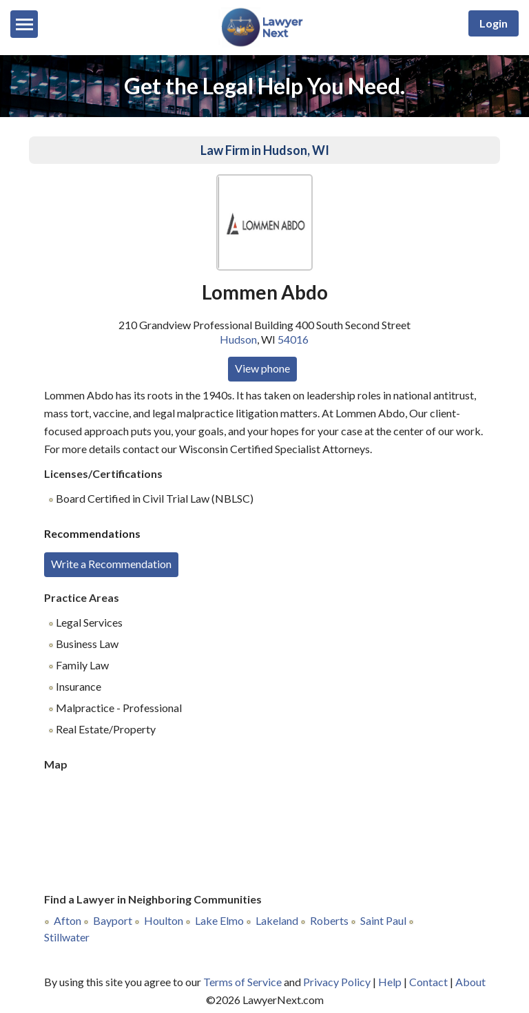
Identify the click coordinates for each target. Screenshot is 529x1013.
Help (390, 981)
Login (493, 23)
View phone (262, 368)
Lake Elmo (219, 920)
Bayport (112, 920)
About (470, 981)
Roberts (329, 920)
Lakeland (277, 920)
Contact (428, 981)
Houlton (163, 920)
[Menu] (24, 24)
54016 (293, 339)
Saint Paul (383, 920)
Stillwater (67, 936)
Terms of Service (242, 981)
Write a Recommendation (111, 563)
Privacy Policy (337, 981)
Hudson (238, 339)
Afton (67, 920)
